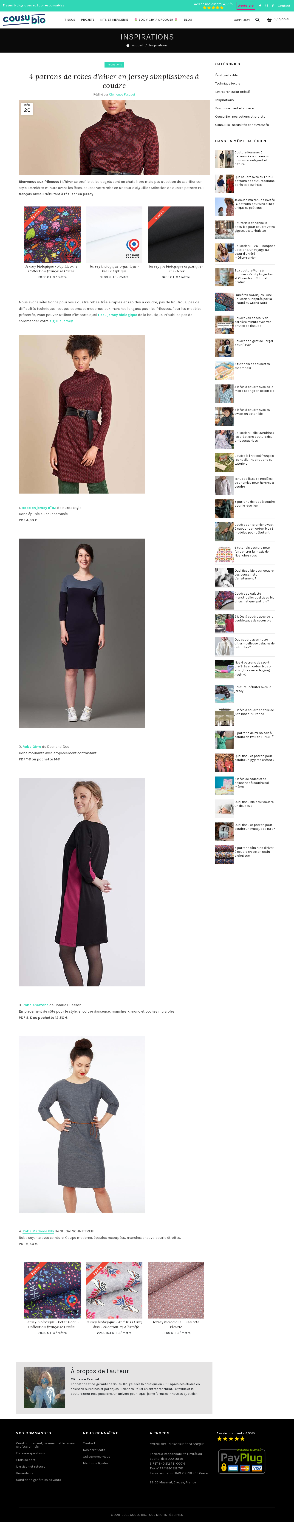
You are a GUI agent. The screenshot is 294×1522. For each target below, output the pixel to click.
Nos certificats (94, 1450)
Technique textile (227, 83)
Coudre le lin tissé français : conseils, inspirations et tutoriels (254, 460)
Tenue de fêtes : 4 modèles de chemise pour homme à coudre (254, 483)
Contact (284, 6)
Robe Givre (32, 746)
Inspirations (114, 64)
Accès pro (246, 6)
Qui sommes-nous (96, 1457)
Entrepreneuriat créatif (232, 92)
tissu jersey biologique (117, 315)
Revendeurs (25, 1473)
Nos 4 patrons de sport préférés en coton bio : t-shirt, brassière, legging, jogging (253, 668)
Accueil (137, 45)
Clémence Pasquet (122, 94)
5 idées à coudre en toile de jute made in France (254, 712)
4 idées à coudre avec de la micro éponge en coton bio (254, 389)
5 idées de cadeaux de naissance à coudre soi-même (252, 783)
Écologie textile (226, 75)
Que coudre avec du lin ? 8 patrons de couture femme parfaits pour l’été (254, 181)
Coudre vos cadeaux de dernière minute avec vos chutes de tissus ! (253, 322)
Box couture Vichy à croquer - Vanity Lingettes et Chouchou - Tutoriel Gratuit (254, 276)
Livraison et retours (30, 1466)
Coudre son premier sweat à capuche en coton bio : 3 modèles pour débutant (254, 528)
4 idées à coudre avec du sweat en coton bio (252, 412)
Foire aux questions (30, 1453)
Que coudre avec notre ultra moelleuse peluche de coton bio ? (254, 643)
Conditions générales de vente (38, 1480)
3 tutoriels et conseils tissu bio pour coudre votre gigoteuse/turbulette (255, 227)
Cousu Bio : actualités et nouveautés (242, 125)
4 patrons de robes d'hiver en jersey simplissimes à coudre (114, 81)
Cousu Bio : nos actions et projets (240, 117)
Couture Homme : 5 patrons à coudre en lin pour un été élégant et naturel (252, 158)
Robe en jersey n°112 (39, 507)
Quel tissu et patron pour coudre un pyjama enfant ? (254, 758)
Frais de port (25, 1460)
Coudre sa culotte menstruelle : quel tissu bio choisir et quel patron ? (254, 597)
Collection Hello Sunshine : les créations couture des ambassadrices (254, 437)
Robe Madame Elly (38, 1231)
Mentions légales (95, 1463)
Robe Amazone (35, 1005)
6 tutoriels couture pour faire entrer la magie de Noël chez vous (252, 551)
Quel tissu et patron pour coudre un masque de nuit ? (255, 827)
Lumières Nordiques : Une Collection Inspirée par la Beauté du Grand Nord (253, 299)
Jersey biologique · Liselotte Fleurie (176, 1324)
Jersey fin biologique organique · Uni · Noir (176, 268)
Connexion (242, 20)
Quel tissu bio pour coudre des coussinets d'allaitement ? (254, 574)
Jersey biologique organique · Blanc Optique (114, 268)
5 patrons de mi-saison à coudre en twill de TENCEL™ (254, 735)
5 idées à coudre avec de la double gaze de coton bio (254, 618)
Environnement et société (234, 108)
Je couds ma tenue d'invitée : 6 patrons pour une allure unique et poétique (255, 204)
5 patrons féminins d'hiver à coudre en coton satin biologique (254, 852)
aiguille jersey (61, 321)
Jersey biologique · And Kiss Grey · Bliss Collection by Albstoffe (114, 1324)
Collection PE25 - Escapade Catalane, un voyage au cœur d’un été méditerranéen (255, 252)
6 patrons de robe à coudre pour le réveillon (255, 504)
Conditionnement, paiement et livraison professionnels (45, 1445)
